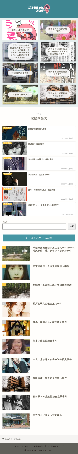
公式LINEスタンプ (56, 446)
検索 (5, 221)
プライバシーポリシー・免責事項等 (28, 446)
